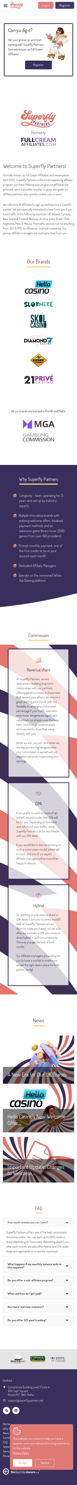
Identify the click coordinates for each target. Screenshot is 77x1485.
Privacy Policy (21, 1453)
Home (6, 1424)
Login (45, 5)
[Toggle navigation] (6, 6)
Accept (23, 1463)
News (6, 1433)
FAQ (5, 1442)
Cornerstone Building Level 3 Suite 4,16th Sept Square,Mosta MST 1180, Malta (29, 1391)
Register (64, 5)
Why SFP (8, 1428)
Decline (45, 1463)
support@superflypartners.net (25, 1400)
